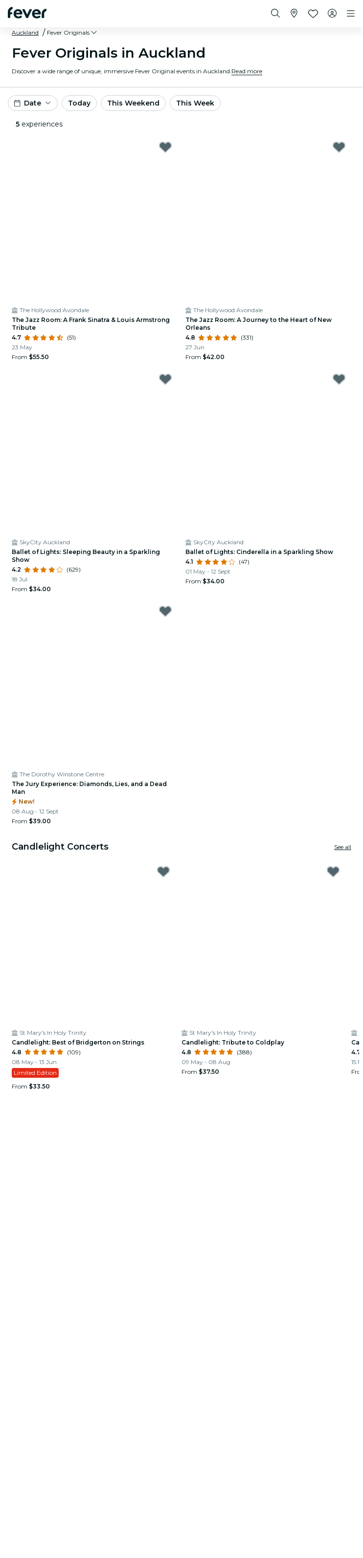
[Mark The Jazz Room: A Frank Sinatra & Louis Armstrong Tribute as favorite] (165, 147)
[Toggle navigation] (350, 13)
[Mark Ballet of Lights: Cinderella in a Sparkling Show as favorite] (339, 379)
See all (342, 847)
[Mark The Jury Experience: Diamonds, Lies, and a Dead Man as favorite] (165, 611)
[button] (72, 32)
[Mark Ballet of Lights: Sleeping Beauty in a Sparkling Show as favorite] (165, 379)
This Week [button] (195, 103)
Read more (246, 71)
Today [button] (79, 103)
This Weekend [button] (133, 103)
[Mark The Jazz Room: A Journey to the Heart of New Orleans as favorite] (339, 147)
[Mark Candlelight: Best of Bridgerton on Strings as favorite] (163, 871)
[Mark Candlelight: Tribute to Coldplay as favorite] (333, 871)
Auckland (25, 32)
